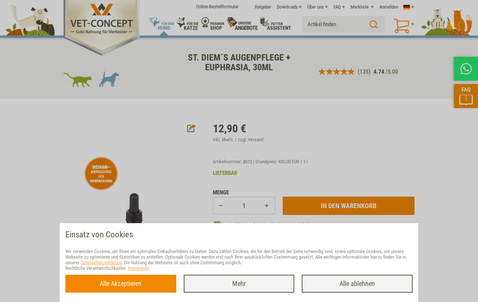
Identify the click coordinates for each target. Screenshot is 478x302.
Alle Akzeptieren (121, 283)
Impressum (138, 268)
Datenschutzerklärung (101, 262)
